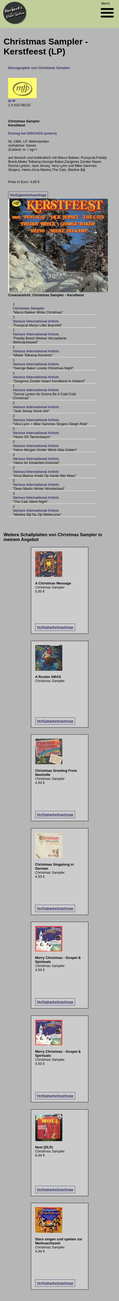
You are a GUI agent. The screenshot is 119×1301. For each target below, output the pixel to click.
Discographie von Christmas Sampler (39, 68)
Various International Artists (36, 321)
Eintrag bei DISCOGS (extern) (32, 133)
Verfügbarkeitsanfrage (28, 195)
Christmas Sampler (28, 308)
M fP (11, 101)
